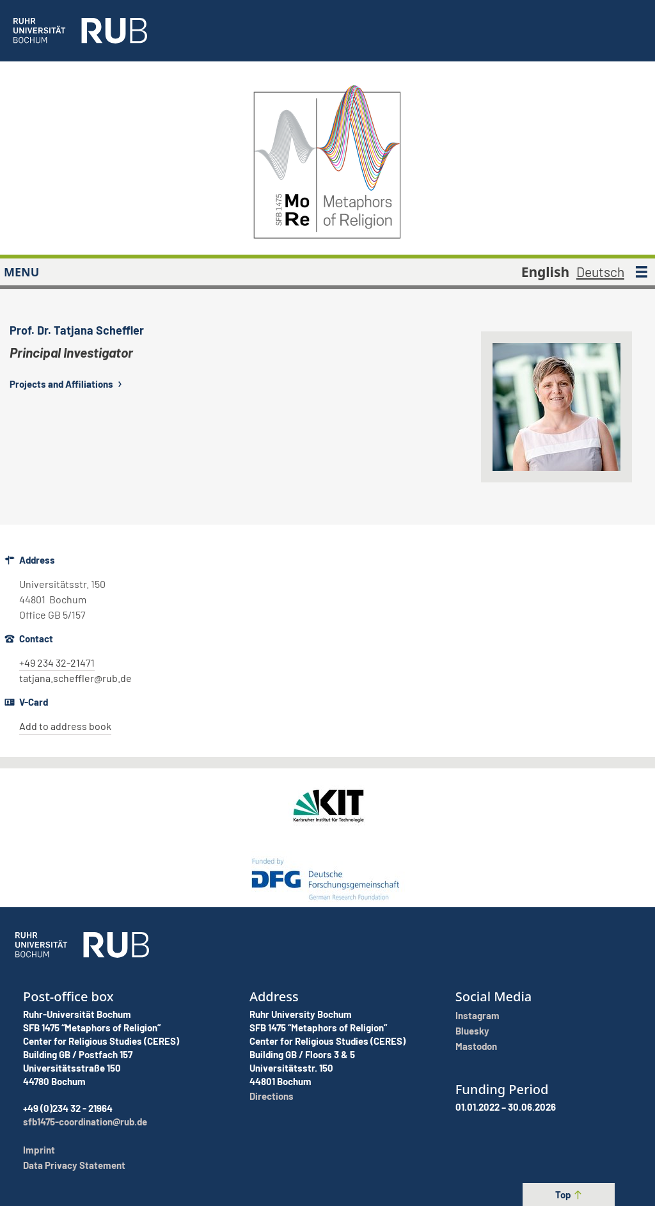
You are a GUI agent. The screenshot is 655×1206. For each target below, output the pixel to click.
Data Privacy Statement (74, 1165)
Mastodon (476, 1046)
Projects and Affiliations (67, 384)
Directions (271, 1096)
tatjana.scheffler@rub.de (75, 678)
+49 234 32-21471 (57, 662)
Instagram (477, 1015)
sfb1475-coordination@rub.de (85, 1121)
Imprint (39, 1149)
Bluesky (472, 1030)
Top (569, 1194)
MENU (21, 272)
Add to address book (65, 726)
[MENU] (641, 271)
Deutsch (600, 272)
